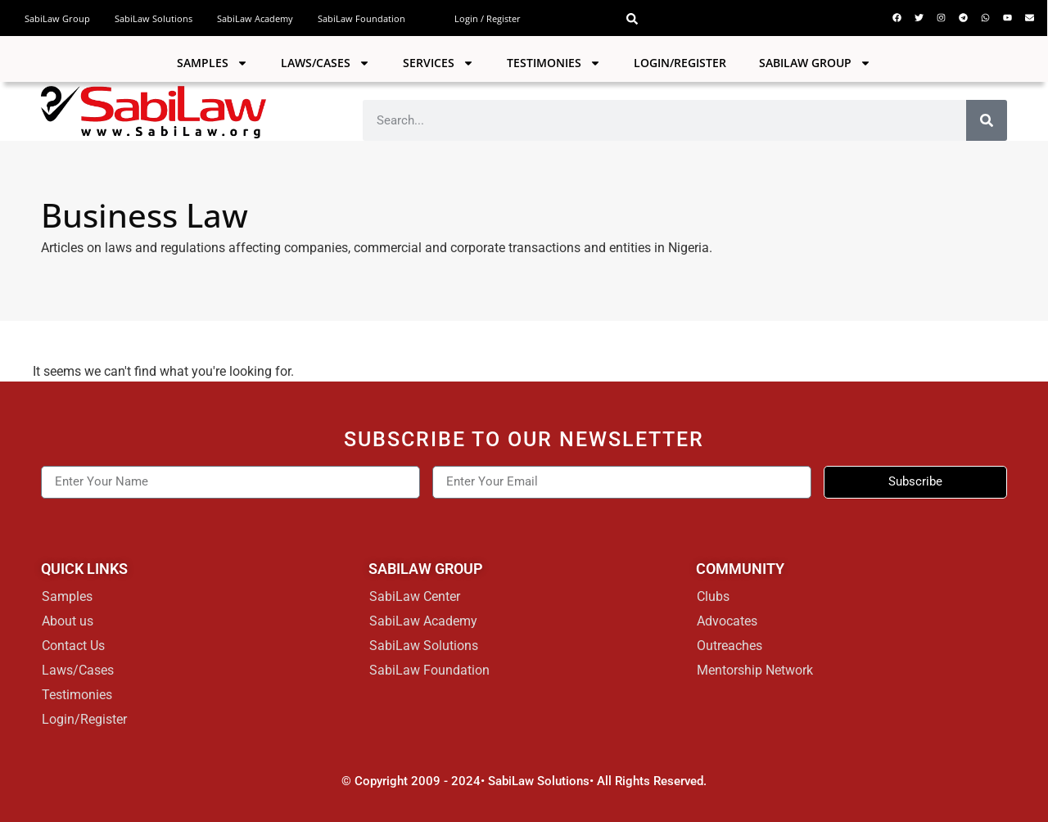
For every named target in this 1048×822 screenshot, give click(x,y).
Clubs (713, 596)
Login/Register (680, 62)
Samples (212, 63)
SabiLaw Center (414, 596)
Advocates (727, 621)
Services (438, 63)
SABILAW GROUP (815, 63)
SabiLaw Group (57, 18)
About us (67, 621)
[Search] (986, 120)
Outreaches (729, 645)
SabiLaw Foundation (361, 18)
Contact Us (73, 645)
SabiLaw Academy (255, 18)
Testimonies (554, 63)
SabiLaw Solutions (153, 18)
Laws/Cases (325, 63)
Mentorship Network (755, 670)
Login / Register (487, 18)
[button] (632, 19)
